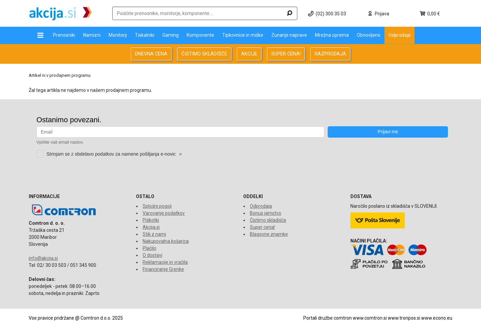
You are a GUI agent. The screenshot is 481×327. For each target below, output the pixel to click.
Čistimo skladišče (268, 220)
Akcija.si (151, 227)
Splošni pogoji (157, 206)
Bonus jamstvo (265, 213)
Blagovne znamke (269, 234)
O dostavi (152, 255)
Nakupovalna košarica (166, 241)
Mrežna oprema (332, 35)
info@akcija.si (43, 258)
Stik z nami (154, 234)
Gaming (170, 35)
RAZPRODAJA (330, 54)
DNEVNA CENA (151, 54)
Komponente (200, 35)
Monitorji (118, 35)
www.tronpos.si (404, 318)
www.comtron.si (370, 318)
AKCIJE (249, 54)
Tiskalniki (144, 35)
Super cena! (262, 227)
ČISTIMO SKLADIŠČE (204, 54)
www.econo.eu (436, 318)
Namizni (92, 35)
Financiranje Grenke (163, 269)
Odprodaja (399, 35)
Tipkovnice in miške (242, 35)
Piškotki (151, 220)
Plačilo (149, 248)
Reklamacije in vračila (165, 262)
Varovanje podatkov (164, 213)
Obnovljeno (368, 35)
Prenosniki (64, 35)
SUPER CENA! (286, 54)
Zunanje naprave (289, 35)
